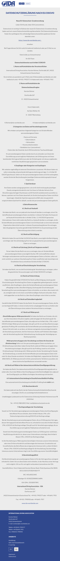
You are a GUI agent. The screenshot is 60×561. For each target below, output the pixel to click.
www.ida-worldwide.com (30, 503)
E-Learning (12, 545)
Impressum (12, 554)
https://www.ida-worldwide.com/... (30, 40)
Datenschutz (12, 556)
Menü (28, 3)
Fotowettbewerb (19, 542)
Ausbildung (12, 540)
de (11, 549)
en (16, 549)
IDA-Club (11, 542)
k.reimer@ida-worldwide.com (21, 523)
